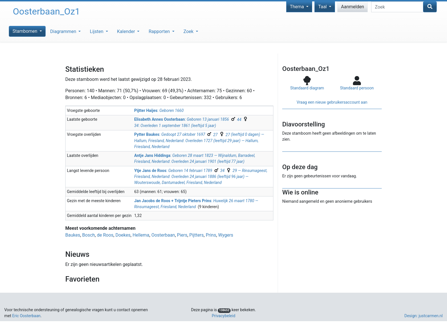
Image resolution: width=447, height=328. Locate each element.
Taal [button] (323, 6)
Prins (211, 235)
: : (199, 140)
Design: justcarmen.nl (423, 315)
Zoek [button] (189, 31)
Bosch (88, 235)
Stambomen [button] (25, 31)
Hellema (141, 235)
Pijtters (196, 235)
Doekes (123, 235)
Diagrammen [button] (63, 31)
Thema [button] (297, 6)
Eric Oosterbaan (26, 315)
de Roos (105, 235)
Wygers (225, 235)
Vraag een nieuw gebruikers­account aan (331, 102)
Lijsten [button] (97, 31)
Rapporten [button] (160, 31)
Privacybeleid (223, 315)
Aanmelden (352, 6)
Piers (182, 235)
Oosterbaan (163, 235)
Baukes (72, 235)
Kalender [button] (126, 31)
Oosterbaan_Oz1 (46, 11)
